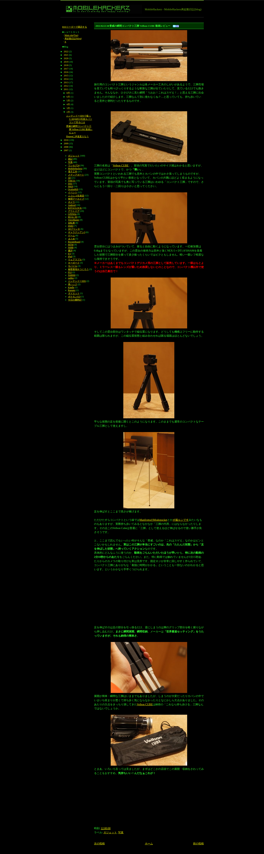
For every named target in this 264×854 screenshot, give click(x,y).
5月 (68, 100)
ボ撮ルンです (181, 519)
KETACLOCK (75, 208)
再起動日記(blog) (73, 38)
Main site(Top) (71, 35)
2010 (66, 140)
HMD (70, 226)
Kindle (71, 287)
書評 (70, 250)
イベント (72, 192)
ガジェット (110, 832)
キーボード (74, 262)
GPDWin (72, 214)
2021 (66, 55)
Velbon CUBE (121, 165)
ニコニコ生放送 (76, 195)
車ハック (72, 284)
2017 (66, 68)
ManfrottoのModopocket (153, 519)
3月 (68, 108)
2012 (66, 86)
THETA (72, 180)
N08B (71, 247)
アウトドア (74, 211)
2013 (66, 82)
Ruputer (72, 290)
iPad (70, 256)
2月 (68, 112)
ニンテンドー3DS (77, 281)
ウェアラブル (75, 259)
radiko (71, 278)
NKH (70, 186)
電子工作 (72, 171)
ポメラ (71, 202)
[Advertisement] (130, 18)
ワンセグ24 (74, 165)
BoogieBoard (74, 241)
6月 (68, 96)
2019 (66, 61)
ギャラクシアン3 (76, 232)
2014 (66, 79)
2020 (66, 58)
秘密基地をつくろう (78, 269)
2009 (66, 143)
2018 (66, 65)
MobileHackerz (75, 168)
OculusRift (73, 189)
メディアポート (76, 174)
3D (69, 178)
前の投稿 (198, 843)
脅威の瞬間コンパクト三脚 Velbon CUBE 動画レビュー (79, 129)
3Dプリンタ (74, 229)
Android (72, 205)
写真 (120, 832)
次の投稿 (99, 843)
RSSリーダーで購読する (74, 27)
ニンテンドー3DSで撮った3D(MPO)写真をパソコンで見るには (79, 119)
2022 (66, 51)
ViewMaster (73, 220)
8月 (68, 93)
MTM (71, 244)
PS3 (70, 272)
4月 (68, 104)
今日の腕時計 (75, 299)
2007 (66, 150)
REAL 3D (72, 217)
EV (69, 253)
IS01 (70, 183)
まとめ (71, 238)
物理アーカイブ (76, 199)
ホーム (149, 843)
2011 (66, 89)
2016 (66, 72)
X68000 (72, 275)
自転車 (71, 223)
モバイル (72, 266)
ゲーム (71, 235)
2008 (66, 147)
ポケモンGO (74, 296)
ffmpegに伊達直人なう (77, 136)
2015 (66, 75)
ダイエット (74, 293)
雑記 (70, 159)
